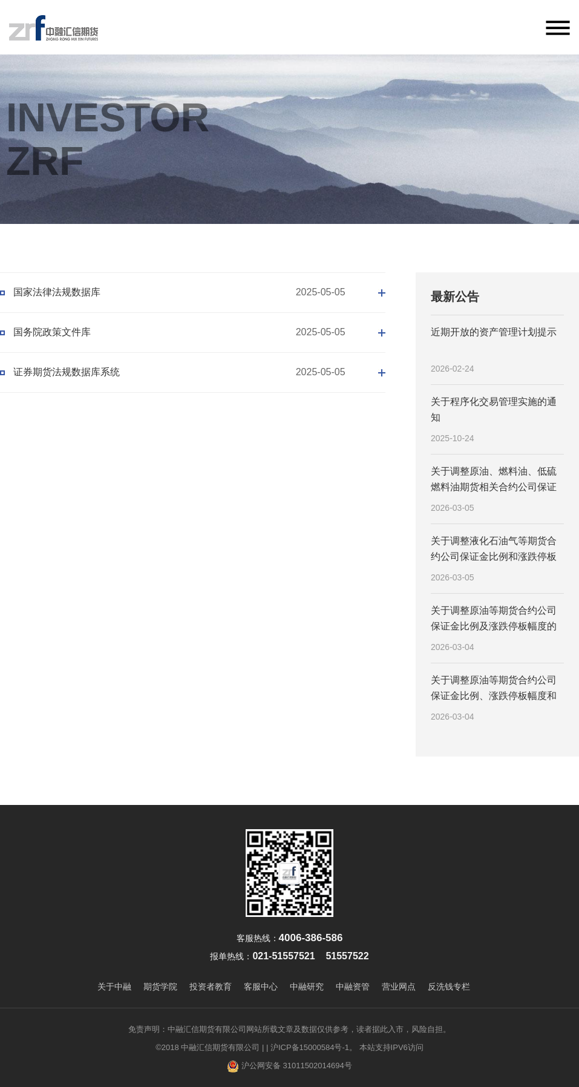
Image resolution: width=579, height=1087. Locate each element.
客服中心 (261, 986)
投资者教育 (210, 986)
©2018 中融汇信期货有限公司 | (209, 1047)
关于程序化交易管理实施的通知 (494, 409)
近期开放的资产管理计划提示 (494, 332)
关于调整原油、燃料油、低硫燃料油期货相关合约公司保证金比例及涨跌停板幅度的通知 (494, 480)
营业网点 (399, 986)
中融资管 (353, 986)
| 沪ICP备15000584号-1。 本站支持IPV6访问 (345, 1047)
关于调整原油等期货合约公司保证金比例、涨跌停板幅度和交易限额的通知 (494, 689)
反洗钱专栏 (449, 986)
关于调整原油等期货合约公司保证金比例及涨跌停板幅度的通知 (494, 619)
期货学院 (160, 986)
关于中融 (114, 986)
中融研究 (307, 986)
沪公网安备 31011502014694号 (289, 1066)
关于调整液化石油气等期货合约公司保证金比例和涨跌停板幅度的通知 (494, 549)
